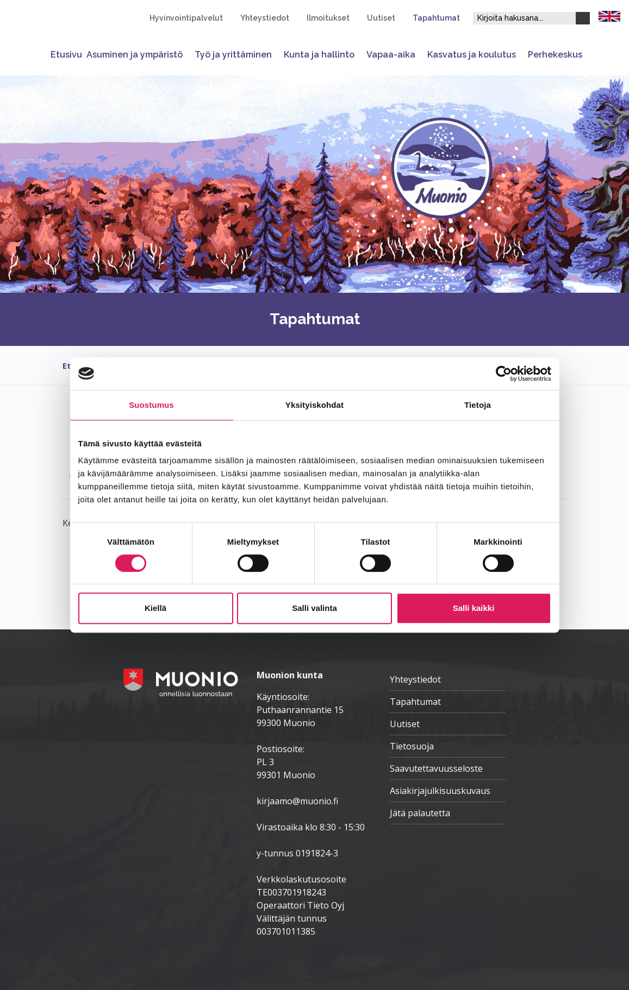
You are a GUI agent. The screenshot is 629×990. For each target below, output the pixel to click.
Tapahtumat (436, 18)
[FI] (609, 15)
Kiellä (155, 608)
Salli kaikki (474, 608)
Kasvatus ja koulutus (471, 54)
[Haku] (583, 18)
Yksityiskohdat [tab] (314, 404)
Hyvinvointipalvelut (186, 18)
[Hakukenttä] (524, 18)
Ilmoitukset (328, 18)
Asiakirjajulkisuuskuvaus (440, 791)
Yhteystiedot (264, 18)
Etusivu (66, 54)
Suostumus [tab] (151, 404)
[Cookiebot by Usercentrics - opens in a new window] (503, 373)
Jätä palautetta (420, 813)
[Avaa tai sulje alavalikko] (186, 54)
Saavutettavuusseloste (436, 768)
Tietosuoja (412, 746)
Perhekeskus (555, 54)
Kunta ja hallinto (319, 54)
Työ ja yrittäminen (233, 54)
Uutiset (381, 18)
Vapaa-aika (390, 54)
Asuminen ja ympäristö (134, 54)
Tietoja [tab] (477, 404)
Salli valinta (314, 608)
